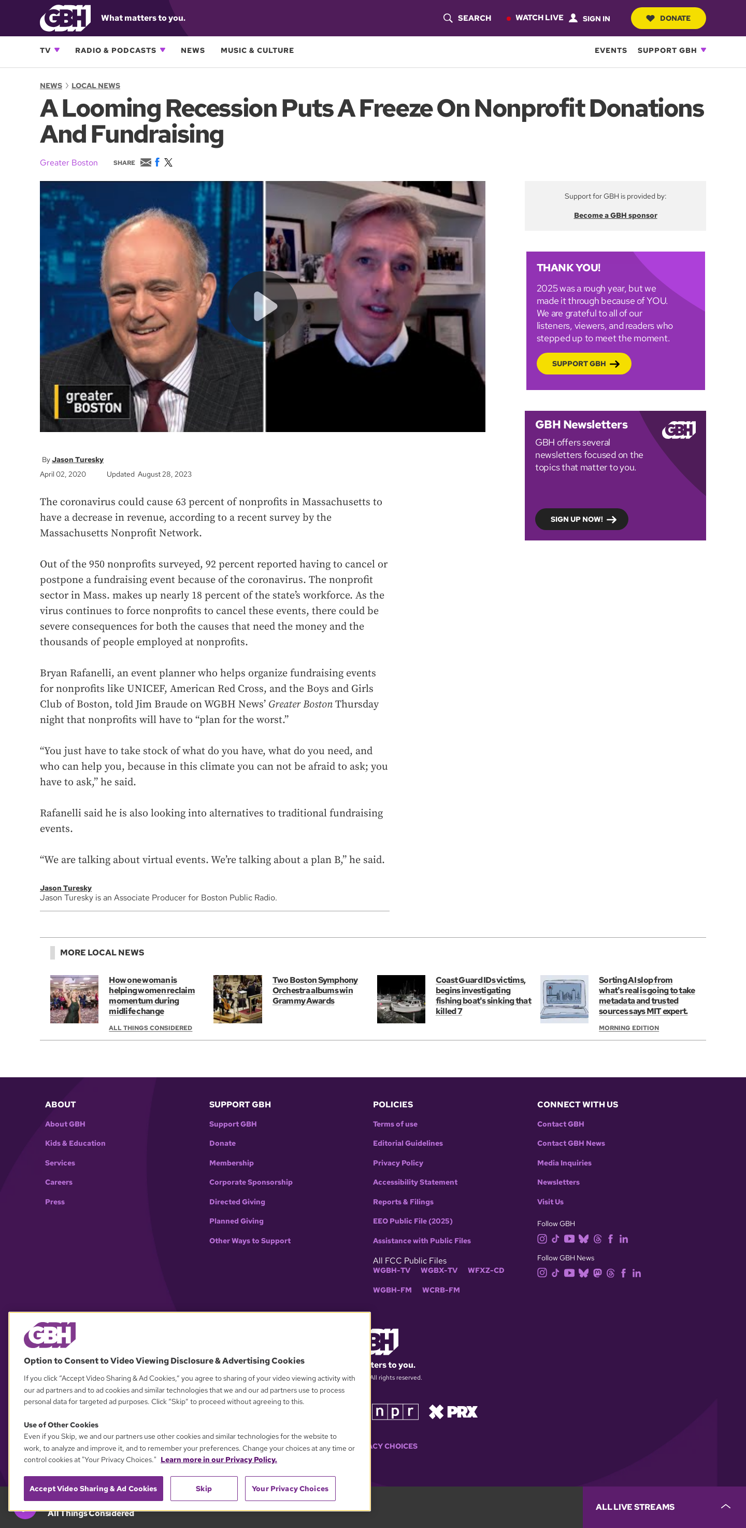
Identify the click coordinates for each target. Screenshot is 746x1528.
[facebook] (612, 1238)
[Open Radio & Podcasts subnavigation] (162, 49)
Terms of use (395, 1124)
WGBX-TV (439, 1270)
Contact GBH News (571, 1143)
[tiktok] (557, 1238)
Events (611, 50)
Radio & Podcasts (115, 50)
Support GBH (667, 50)
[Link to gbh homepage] (65, 17)
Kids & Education (75, 1143)
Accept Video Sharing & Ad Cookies (93, 1488)
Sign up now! (577, 518)
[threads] (599, 1238)
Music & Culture (257, 50)
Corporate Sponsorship (251, 1182)
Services (60, 1163)
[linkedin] (626, 1238)
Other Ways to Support (250, 1241)
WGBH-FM (392, 1290)
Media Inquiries (564, 1163)
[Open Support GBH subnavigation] (703, 49)
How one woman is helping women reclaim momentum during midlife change (151, 996)
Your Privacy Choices (373, 1446)
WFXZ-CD (486, 1270)
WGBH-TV (391, 1270)
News (193, 50)
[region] (189, 1411)
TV (45, 50)
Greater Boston (69, 162)
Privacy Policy (398, 1163)
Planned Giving (236, 1221)
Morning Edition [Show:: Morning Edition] (629, 1028)
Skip (204, 1488)
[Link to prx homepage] (453, 1411)
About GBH (65, 1124)
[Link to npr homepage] (395, 1411)
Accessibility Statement (415, 1182)
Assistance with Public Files (422, 1241)
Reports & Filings (403, 1202)
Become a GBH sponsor (615, 215)
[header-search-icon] (467, 18)
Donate (668, 18)
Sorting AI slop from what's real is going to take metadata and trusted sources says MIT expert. (647, 996)
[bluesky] (586, 1238)
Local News (95, 85)
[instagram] (544, 1238)
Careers (59, 1182)
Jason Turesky (78, 459)
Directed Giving (237, 1202)
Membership (231, 1163)
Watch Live (539, 17)
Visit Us (550, 1202)
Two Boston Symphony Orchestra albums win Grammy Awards (315, 990)
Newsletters (558, 1182)
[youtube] (571, 1238)
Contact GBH (560, 1124)
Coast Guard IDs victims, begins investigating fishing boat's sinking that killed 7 (483, 996)
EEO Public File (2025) (413, 1221)
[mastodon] (599, 1272)
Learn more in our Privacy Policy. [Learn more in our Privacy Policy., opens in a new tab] (219, 1459)
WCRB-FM (441, 1290)
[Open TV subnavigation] (57, 49)
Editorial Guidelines (408, 1143)
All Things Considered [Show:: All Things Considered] (150, 1028)
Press (55, 1202)
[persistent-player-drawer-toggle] (664, 1507)
